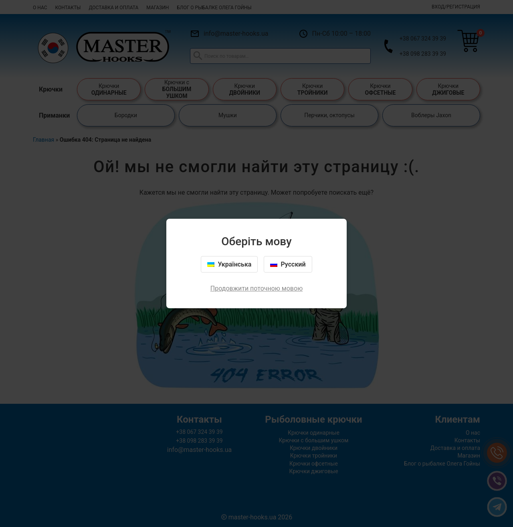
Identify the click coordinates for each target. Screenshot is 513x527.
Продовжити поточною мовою (256, 288)
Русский (287, 264)
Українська (229, 264)
